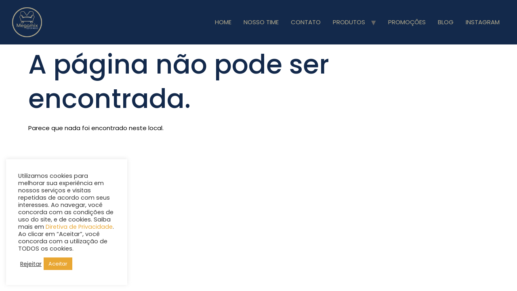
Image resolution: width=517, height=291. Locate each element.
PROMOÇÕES (407, 22)
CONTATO (306, 22)
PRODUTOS (349, 22)
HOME (223, 22)
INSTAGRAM (483, 22)
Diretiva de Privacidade (79, 227)
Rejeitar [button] (31, 264)
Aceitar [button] (57, 264)
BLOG (446, 22)
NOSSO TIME (261, 22)
